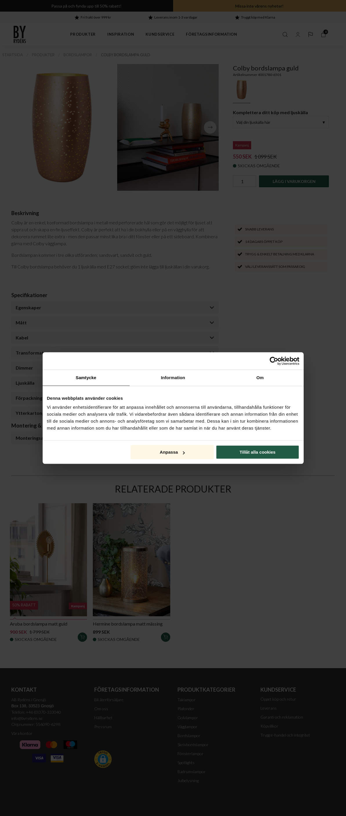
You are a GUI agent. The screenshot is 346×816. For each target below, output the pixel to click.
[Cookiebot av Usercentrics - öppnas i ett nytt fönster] (274, 361)
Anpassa (172, 452)
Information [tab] (173, 377)
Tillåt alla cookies (258, 452)
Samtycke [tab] (86, 377)
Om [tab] (260, 377)
